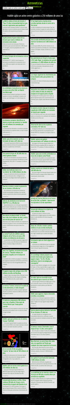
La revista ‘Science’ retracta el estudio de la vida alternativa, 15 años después (15, 286)
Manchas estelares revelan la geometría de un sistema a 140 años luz (15, 187)
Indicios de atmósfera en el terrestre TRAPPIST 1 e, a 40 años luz (14, 202)
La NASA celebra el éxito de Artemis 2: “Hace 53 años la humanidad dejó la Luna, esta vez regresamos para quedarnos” (15, 23)
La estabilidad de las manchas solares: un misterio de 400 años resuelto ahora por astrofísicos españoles (43, 374)
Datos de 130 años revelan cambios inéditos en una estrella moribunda (41, 227)
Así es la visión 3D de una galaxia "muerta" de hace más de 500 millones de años (15, 351)
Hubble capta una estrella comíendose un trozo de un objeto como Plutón (43, 155)
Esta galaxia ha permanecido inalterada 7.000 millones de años (42, 359)
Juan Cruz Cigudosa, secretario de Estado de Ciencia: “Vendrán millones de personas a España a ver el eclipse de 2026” (15, 253)
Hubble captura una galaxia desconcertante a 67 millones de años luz (43, 140)
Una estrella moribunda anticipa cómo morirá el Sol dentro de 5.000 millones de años (43, 41)
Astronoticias (35, 3)
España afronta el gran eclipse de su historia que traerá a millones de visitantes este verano (13, 40)
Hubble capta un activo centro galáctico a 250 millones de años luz (15, 366)
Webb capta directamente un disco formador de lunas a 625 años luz (13, 140)
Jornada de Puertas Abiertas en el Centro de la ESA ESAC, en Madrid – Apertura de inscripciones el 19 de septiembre (43, 200)
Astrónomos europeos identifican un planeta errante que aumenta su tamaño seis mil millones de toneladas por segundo (15, 123)
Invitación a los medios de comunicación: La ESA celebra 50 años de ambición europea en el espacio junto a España (43, 91)
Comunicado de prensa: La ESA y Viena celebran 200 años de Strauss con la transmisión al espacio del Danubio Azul (15, 382)
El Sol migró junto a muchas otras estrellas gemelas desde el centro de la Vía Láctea (43, 23)
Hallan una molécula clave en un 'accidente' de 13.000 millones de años (14, 171)
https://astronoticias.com (35, 7)
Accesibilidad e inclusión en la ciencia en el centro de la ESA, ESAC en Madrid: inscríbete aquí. (15, 90)
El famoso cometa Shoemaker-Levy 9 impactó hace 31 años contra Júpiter (42, 327)
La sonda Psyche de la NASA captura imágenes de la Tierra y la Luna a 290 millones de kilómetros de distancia (14, 236)
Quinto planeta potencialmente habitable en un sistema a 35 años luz (43, 311)
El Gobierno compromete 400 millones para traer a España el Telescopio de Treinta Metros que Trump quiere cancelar (14, 303)
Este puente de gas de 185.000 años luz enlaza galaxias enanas (15, 154)
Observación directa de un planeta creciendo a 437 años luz (41, 126)
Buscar (29, 8)
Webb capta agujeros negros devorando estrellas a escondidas (43, 295)
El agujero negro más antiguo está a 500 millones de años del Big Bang (15, 272)
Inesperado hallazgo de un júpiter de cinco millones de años (42, 210)
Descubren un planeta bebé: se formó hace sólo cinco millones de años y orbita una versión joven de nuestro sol (15, 217)
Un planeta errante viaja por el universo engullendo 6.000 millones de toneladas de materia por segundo (43, 110)
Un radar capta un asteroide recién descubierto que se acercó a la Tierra (42, 278)
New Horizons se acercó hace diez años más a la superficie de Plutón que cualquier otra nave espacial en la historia (43, 343)
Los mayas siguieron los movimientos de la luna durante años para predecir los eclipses (43, 77)
